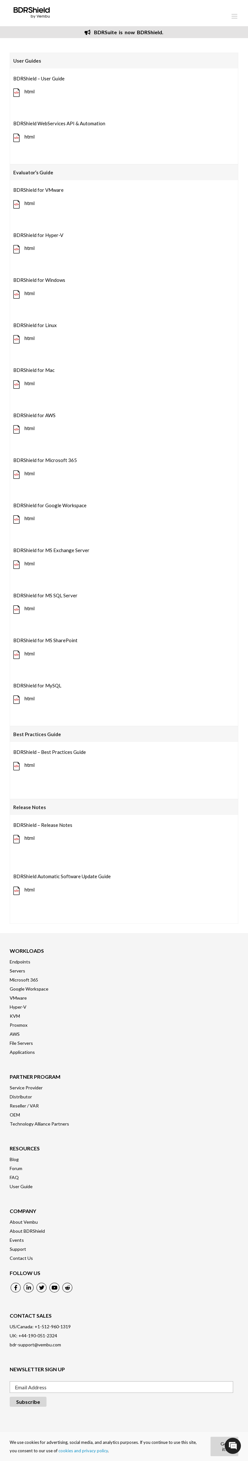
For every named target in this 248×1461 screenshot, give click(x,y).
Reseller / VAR (24, 1105)
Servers (17, 970)
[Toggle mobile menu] (235, 16)
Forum (16, 1168)
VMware (18, 998)
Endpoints (20, 961)
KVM (15, 1016)
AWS (15, 1034)
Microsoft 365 (24, 980)
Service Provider (26, 1087)
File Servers (21, 1043)
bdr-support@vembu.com (35, 1344)
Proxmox (18, 1025)
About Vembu (24, 1222)
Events (17, 1240)
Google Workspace (29, 989)
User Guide (21, 1186)
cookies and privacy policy (83, 1450)
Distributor (21, 1096)
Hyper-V (18, 1007)
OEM (15, 1114)
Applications (22, 1052)
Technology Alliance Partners (39, 1124)
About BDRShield (27, 1231)
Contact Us (21, 1258)
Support (18, 1249)
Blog (14, 1159)
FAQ (14, 1177)
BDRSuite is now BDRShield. (124, 32)
